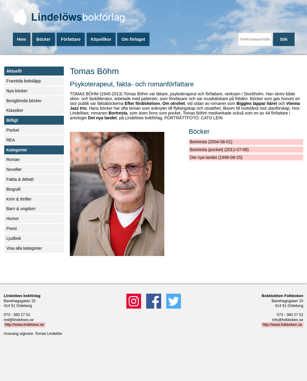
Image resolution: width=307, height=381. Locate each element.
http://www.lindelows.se (24, 325)
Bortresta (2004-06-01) (211, 141)
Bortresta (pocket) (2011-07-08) (219, 149)
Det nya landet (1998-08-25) (216, 157)
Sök (284, 39)
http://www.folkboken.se (282, 325)
